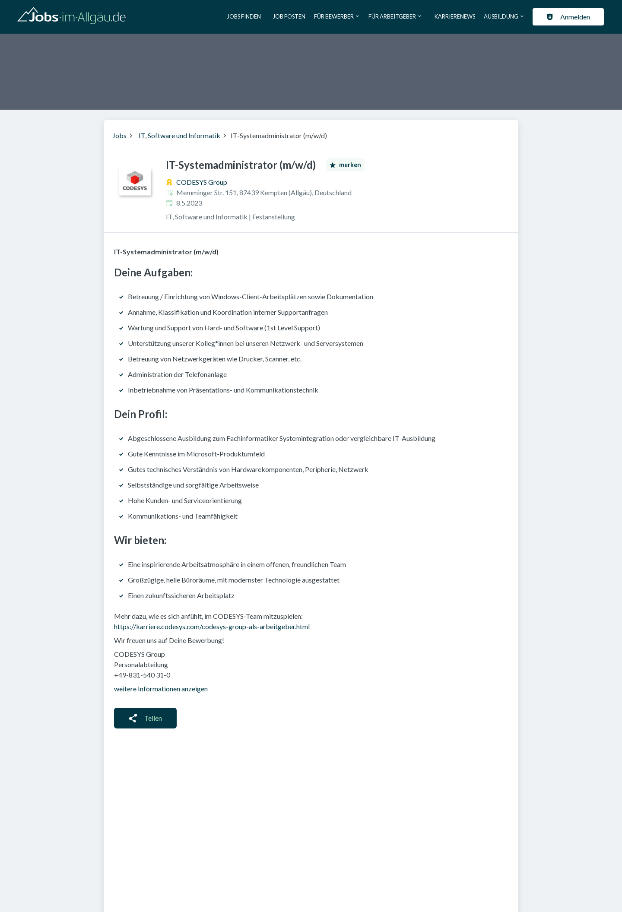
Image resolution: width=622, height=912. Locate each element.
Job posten (289, 16)
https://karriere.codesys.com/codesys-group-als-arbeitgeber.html (212, 626)
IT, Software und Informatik (179, 135)
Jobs (119, 135)
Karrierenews (455, 16)
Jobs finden (244, 16)
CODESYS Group (201, 182)
